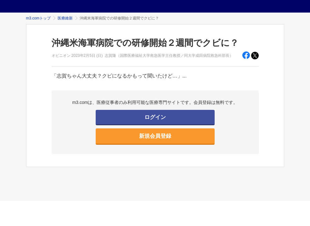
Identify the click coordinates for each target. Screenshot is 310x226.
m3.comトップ (38, 18)
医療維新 (65, 18)
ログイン (155, 117)
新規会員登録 (155, 136)
